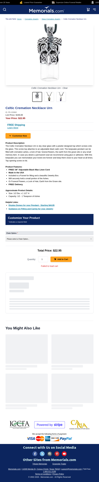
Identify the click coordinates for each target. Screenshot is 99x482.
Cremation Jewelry (32, 19)
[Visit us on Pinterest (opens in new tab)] (56, 453)
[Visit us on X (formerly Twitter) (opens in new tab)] (42, 453)
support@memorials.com (71, 469)
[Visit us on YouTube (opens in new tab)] (64, 453)
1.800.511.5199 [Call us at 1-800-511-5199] (49, 471)
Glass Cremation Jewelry (51, 19)
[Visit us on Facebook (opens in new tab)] (34, 453)
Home (19, 19)
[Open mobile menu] (94, 9)
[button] (38, 97)
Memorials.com (14, 469)
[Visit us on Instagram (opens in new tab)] (49, 453)
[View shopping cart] (88, 9)
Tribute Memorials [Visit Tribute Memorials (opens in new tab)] (39, 464)
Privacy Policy (58, 474)
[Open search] (4, 9)
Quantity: (31, 259)
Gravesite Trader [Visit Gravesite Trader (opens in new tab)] (59, 464)
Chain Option (12, 233)
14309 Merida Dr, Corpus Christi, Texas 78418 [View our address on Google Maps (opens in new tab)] (41, 469)
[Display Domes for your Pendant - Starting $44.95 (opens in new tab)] (31, 205)
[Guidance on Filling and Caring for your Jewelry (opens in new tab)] (31, 209)
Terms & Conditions (43, 474)
